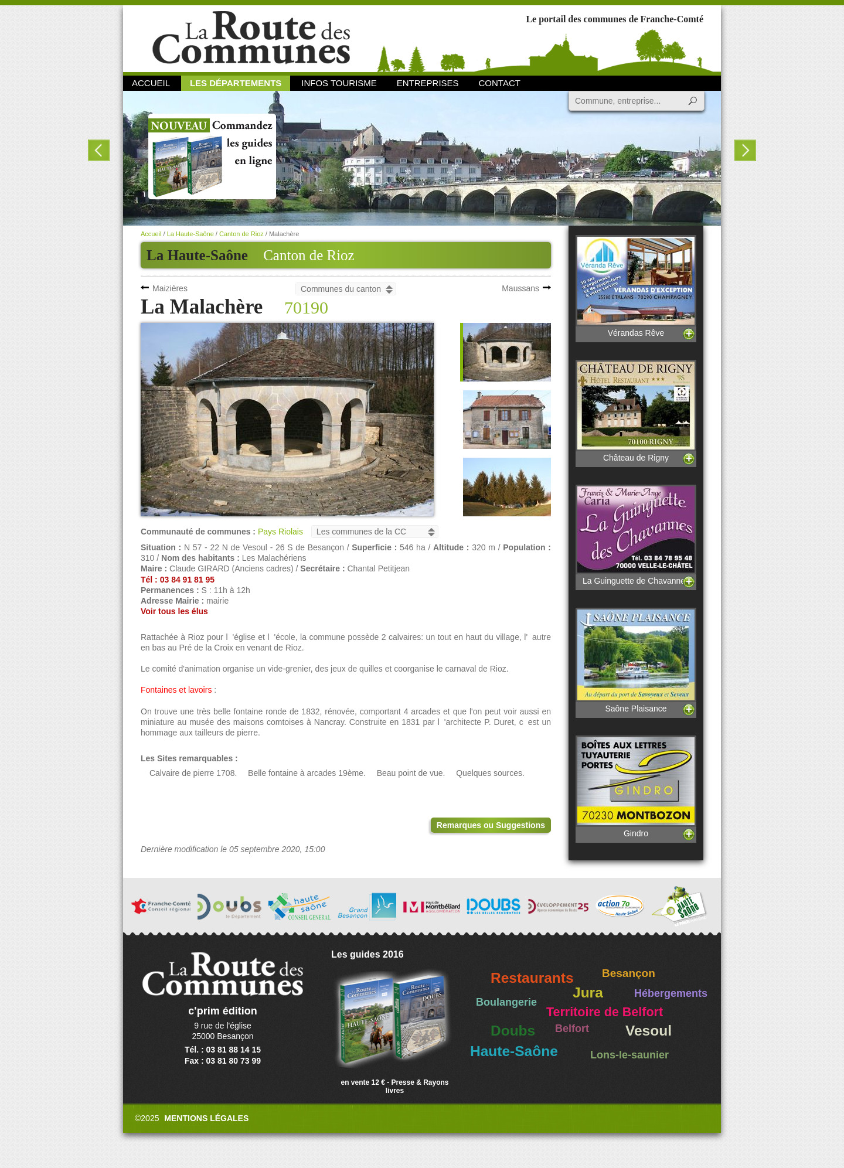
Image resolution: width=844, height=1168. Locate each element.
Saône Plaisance (636, 660)
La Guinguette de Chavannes (636, 535)
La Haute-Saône (190, 233)
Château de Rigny (636, 411)
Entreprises (428, 83)
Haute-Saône (514, 1051)
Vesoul (648, 1030)
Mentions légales (206, 1118)
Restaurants (532, 978)
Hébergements (670, 993)
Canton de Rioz (309, 255)
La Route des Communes (251, 37)
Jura (588, 992)
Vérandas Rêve (636, 286)
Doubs (513, 1030)
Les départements (235, 83)
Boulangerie (506, 1002)
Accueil (151, 83)
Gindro (636, 786)
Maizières (170, 288)
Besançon (628, 973)
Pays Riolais (280, 531)
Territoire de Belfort (604, 1012)
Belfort (572, 1028)
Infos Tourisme (339, 83)
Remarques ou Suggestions (491, 825)
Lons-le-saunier (629, 1055)
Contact (499, 83)
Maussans (520, 288)
